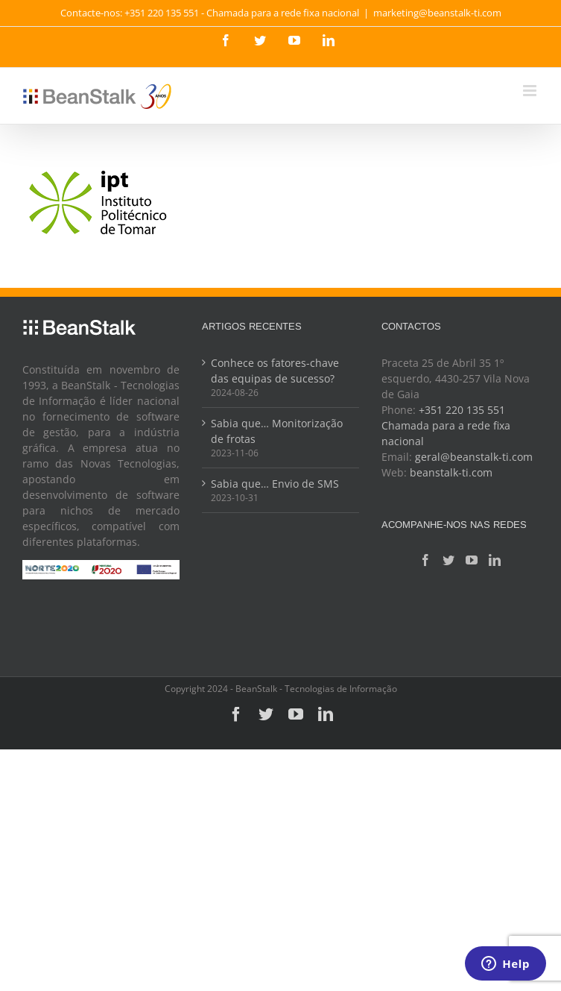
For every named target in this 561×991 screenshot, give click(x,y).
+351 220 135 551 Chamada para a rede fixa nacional (445, 425)
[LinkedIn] (495, 560)
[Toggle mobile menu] (531, 90)
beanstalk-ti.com (451, 472)
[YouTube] (472, 560)
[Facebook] (425, 560)
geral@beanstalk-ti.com (474, 457)
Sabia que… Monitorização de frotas (277, 431)
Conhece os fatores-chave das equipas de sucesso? (275, 371)
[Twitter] (448, 560)
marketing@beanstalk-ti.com (437, 12)
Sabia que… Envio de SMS (275, 483)
